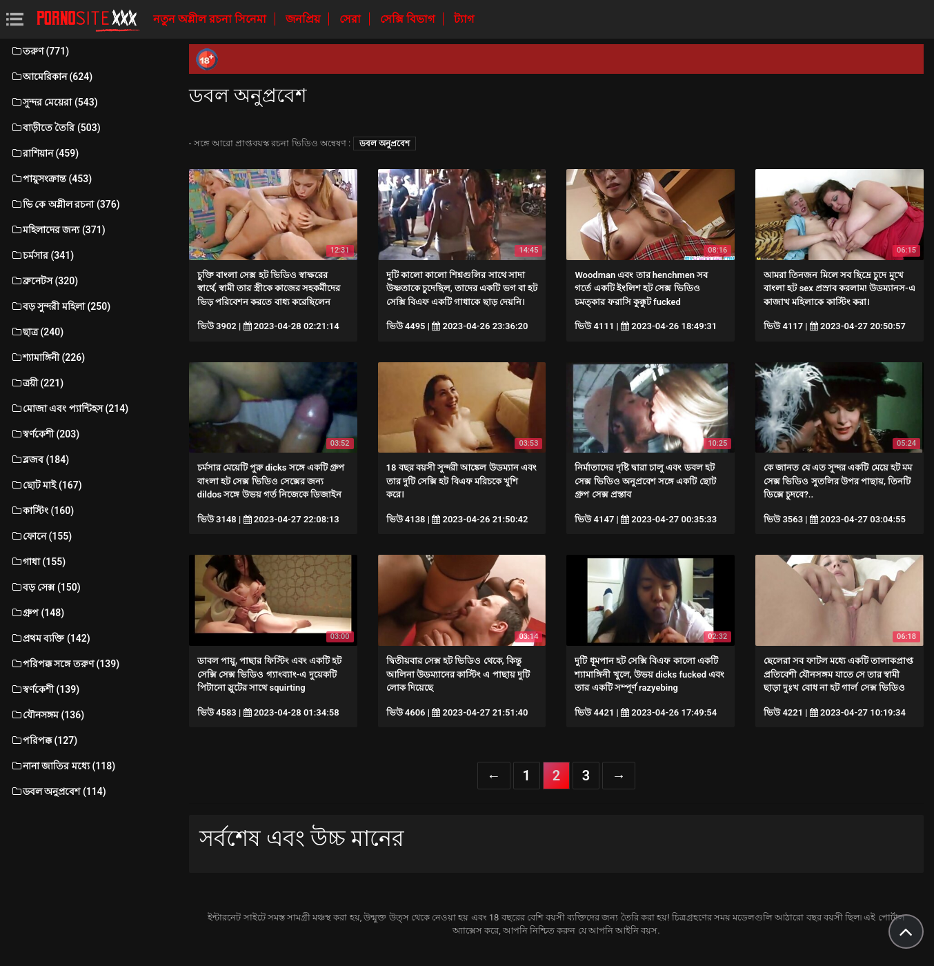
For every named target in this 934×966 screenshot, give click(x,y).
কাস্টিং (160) (42, 510)
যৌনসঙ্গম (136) (47, 714)
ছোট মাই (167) (46, 485)
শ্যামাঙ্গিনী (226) (47, 357)
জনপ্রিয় (304, 19)
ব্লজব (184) (39, 459)
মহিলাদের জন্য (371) (58, 229)
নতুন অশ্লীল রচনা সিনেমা (211, 19)
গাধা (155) (38, 561)
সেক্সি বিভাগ (408, 19)
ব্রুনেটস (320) (44, 280)
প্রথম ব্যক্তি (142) (50, 638)
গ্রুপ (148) (37, 612)
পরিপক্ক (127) (43, 740)
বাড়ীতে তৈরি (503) (55, 127)
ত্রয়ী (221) (36, 382)
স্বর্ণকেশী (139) (44, 689)
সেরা (351, 19)
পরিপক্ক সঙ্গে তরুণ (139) (64, 663)
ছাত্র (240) (36, 331)
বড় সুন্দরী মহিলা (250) (60, 306)
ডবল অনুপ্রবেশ (384, 143)
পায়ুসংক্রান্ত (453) (51, 178)
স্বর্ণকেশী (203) (44, 434)
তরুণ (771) (39, 51)
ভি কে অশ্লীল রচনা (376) (65, 204)
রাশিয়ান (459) (44, 153)
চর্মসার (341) (42, 255)
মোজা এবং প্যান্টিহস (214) (69, 408)
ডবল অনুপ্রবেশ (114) (58, 791)
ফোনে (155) (41, 536)
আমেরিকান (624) (51, 76)
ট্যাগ (464, 19)
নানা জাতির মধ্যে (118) (62, 765)
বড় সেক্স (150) (45, 587)
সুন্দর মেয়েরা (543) (54, 102)
